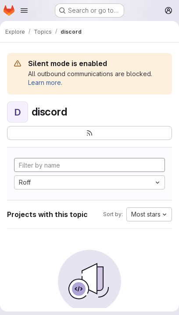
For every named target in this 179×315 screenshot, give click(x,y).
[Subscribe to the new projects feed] (89, 133)
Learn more (44, 82)
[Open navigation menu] (24, 11)
